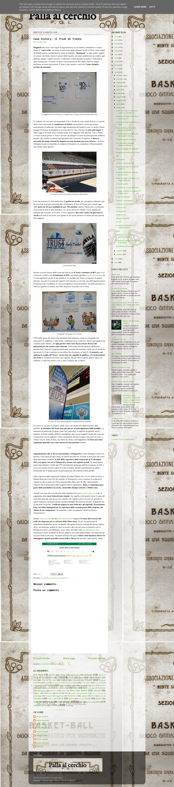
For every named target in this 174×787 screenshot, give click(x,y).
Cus (53, 683)
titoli (35, 705)
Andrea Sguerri (41, 724)
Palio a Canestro (97, 693)
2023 (116, 47)
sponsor (99, 698)
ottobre (119, 83)
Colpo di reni (121, 207)
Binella (50, 677)
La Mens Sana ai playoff (125, 163)
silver (80, 698)
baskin (43, 677)
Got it (152, 7)
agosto (119, 90)
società (88, 698)
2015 (116, 259)
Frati (42, 685)
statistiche (37, 702)
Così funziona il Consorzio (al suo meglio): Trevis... (127, 135)
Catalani (91, 677)
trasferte (44, 705)
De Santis (60, 683)
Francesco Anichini (43, 728)
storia (50, 702)
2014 (116, 262)
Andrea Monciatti (42, 720)
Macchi (75, 688)
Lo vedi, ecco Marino (119, 288)
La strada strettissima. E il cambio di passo (125, 226)
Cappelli (81, 677)
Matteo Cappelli (42, 739)
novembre (120, 79)
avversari (88, 674)
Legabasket (48, 688)
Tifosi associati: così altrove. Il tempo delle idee (127, 179)
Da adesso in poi (117, 418)
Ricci (93, 696)
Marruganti (41, 691)
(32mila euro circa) (89, 493)
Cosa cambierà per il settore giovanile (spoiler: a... (126, 129)
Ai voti (118, 222)
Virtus (54, 705)
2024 (116, 44)
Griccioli (82, 685)
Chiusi (99, 677)
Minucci (36, 693)
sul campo (64, 701)
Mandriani (101, 688)
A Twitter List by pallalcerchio (122, 439)
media (63, 691)
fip (102, 683)
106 (117, 156)
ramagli (84, 696)
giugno (119, 97)
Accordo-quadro (122, 184)
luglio (118, 93)
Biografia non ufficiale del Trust (128, 152)
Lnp (66, 688)
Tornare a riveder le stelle (120, 367)
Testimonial (120, 159)
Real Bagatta (116, 353)
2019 (116, 61)
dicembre (120, 75)
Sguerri (71, 698)
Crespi (47, 683)
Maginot (84, 688)
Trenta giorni (121, 211)
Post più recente (41, 658)
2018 (116, 65)
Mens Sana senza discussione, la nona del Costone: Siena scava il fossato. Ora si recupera (131, 398)
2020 (116, 58)
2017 (116, 69)
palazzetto (84, 693)
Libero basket (59, 688)
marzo (119, 107)
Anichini (52, 675)
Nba (66, 693)
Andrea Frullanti (42, 717)
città (34, 680)
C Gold (60, 677)
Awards (101, 675)
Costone (88, 680)
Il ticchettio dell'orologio (125, 246)
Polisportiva (63, 578)
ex (90, 683)
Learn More (140, 7)
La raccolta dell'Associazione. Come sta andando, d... (127, 112)
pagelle (73, 693)
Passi (118, 231)
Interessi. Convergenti (124, 200)
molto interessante (94, 275)
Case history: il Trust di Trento (127, 188)
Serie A (50, 699)
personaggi (37, 696)
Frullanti (50, 685)
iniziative (39, 688)
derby (75, 683)
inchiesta (92, 685)
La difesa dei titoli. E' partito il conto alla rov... (127, 117)
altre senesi (38, 674)
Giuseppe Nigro (42, 735)
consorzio (54, 578)
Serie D (59, 698)
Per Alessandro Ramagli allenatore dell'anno (125, 144)
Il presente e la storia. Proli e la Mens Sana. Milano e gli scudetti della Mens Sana (125, 305)
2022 (116, 51)
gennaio (119, 254)
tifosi (97, 702)
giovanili (63, 685)
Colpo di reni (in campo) (125, 204)
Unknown (39, 747)
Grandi (73, 685)
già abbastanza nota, (91, 530)
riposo (101, 696)
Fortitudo (36, 685)
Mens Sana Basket (78, 690)
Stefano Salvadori (42, 743)
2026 (116, 37)
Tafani (82, 702)
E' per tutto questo (122, 197)
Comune (64, 680)
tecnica (90, 702)
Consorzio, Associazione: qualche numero (125, 236)
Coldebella (45, 680)
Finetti (97, 683)
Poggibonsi (59, 696)
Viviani (68, 705)
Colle (54, 680)
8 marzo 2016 (121, 215)
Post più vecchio (96, 658)
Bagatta (35, 677)
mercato (97, 690)
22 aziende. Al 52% (118, 339)
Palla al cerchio (62, 16)
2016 (116, 72)
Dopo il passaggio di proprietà (127, 149)
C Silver (71, 677)
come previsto (45, 518)
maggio (119, 100)
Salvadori (37, 698)
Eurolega (84, 683)
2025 (116, 40)
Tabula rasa (115, 274)
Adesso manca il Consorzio (126, 139)
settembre (120, 86)
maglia (92, 688)
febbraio (119, 251)
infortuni (102, 685)
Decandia (68, 683)
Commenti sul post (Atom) (51, 664)
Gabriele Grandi (42, 732)
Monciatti (47, 693)
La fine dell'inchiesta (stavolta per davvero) (127, 173)
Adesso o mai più (122, 218)
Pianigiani (49, 696)
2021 (116, 54)
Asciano (63, 675)
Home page (69, 658)
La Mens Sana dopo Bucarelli (122, 381)
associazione (45, 578)
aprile (118, 104)
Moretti (58, 693)
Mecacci (53, 691)
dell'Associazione (65, 518)
